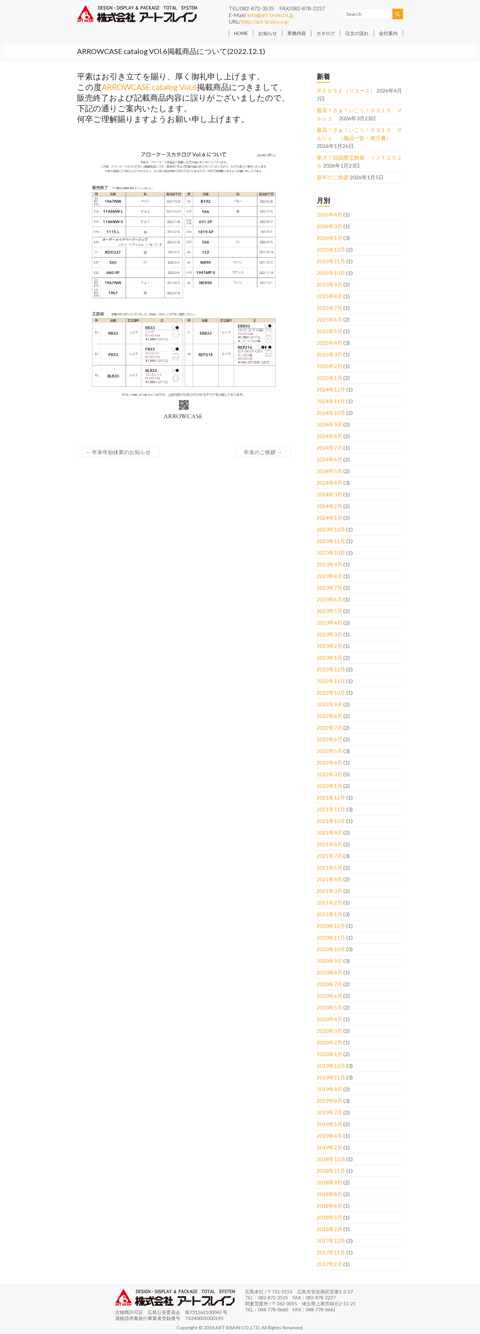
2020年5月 (329, 1007)
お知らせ (267, 33)
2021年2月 (329, 902)
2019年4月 (329, 1135)
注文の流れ (357, 33)
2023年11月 (331, 541)
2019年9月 (329, 1089)
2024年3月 (329, 494)
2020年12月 (331, 926)
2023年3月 (329, 634)
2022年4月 (329, 762)
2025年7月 (329, 308)
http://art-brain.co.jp (265, 21)
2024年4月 (329, 482)
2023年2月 (329, 646)
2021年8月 (329, 844)
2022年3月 (329, 774)
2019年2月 (329, 1147)
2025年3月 (329, 354)
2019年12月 (331, 1065)
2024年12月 (331, 389)
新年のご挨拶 (333, 177)
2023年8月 (329, 576)
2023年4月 (329, 622)
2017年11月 (331, 1252)
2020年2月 (329, 1042)
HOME (241, 33)
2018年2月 (329, 1229)
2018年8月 (329, 1194)
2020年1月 (329, 1054)
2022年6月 (329, 739)
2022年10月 (331, 692)
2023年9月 (329, 564)
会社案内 (388, 33)
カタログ (325, 33)
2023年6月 (329, 599)
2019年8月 (329, 1100)
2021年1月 (329, 914)
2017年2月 (329, 1264)
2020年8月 (329, 972)
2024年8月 (329, 436)
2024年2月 (329, 506)
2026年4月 (329, 214)
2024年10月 (331, 412)
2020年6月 (329, 996)
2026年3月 (329, 226)
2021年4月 (329, 879)
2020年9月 (329, 961)
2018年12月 (331, 1159)
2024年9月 (329, 424)
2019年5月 (329, 1124)
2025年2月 (329, 366)
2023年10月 (331, 552)
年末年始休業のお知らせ (118, 452)
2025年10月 (331, 273)
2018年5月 (329, 1217)
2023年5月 (329, 611)
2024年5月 (329, 471)
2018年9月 (329, 1182)
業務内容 (296, 33)
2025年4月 (329, 342)
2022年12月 (331, 669)
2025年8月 (329, 296)
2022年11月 (331, 681)
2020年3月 (329, 1030)
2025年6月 (329, 319)
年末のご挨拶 (263, 452)
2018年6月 (329, 1205)
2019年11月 (331, 1077)
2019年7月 (329, 1112)
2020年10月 (331, 949)
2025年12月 (331, 249)
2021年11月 (331, 809)
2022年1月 (329, 786)
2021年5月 (329, 867)
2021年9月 (329, 832)
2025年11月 (331, 261)
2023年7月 (329, 587)
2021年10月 (331, 821)
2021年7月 (329, 856)
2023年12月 (331, 529)
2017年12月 (331, 1240)
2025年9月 (329, 284)
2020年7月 (329, 984)
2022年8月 (329, 716)
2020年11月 (331, 937)
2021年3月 (329, 891)
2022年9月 (329, 704)
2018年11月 (331, 1170)
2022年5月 (329, 751)
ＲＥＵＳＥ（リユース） (346, 90)
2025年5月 (329, 331)
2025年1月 (329, 377)
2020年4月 (329, 1019)
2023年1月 (329, 657)
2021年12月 (331, 797)
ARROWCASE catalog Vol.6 (149, 87)
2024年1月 (329, 517)
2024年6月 (329, 459)
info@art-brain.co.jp (270, 15)
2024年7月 (329, 447)
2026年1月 (329, 238)
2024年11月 (331, 401)
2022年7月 (329, 727)
